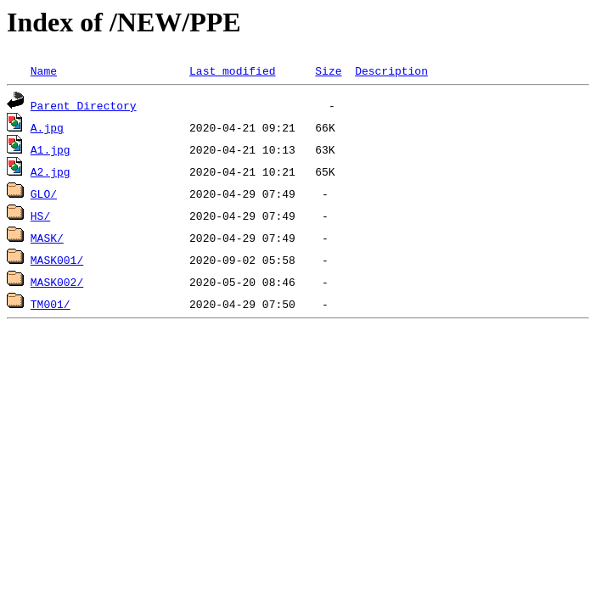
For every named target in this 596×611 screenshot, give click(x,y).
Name (44, 70)
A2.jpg (50, 171)
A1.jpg (50, 149)
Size (328, 70)
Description (391, 70)
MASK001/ (57, 259)
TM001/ (50, 303)
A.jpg (47, 127)
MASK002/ (57, 281)
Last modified (232, 70)
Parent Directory (84, 105)
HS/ (40, 215)
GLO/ (44, 193)
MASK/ (47, 237)
